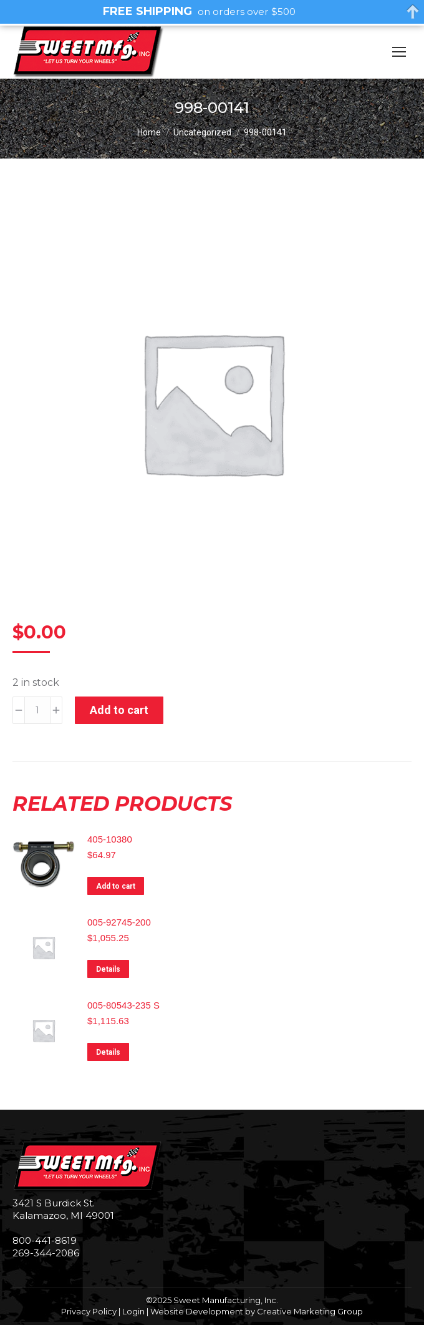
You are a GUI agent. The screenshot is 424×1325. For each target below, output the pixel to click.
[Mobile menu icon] (399, 51)
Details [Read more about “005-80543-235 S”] (108, 1052)
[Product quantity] (37, 710)
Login (133, 1311)
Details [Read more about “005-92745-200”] (108, 969)
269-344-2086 (45, 1253)
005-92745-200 (119, 922)
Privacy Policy (89, 1311)
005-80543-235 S (123, 1005)
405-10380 (109, 839)
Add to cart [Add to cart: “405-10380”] (115, 886)
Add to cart (119, 709)
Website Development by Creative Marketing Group (256, 1311)
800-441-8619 (44, 1240)
